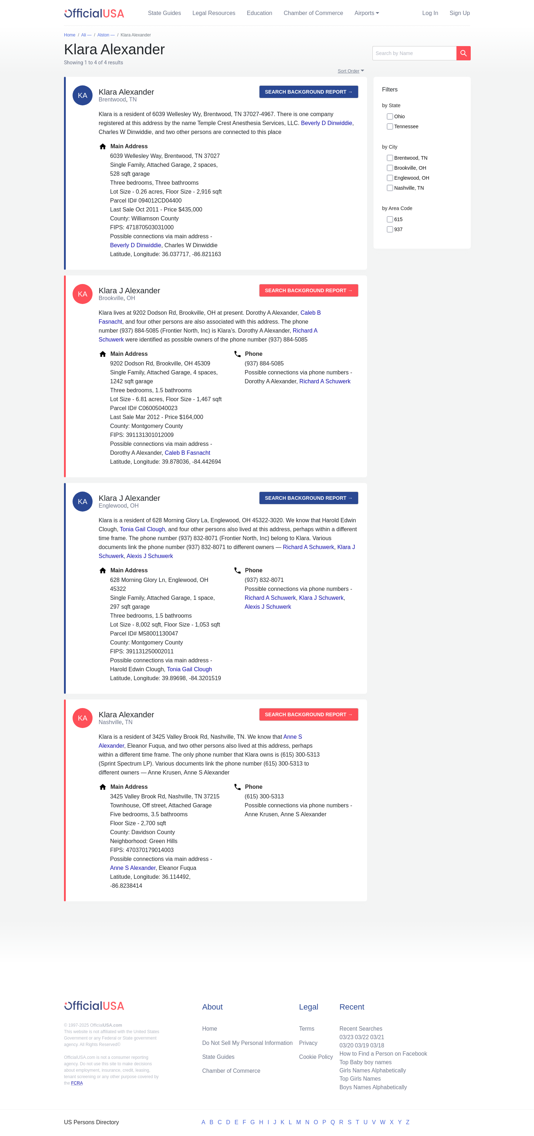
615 (398, 219)
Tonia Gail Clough (142, 529)
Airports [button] (364, 13)
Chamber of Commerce (313, 13)
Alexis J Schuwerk (150, 556)
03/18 (376, 1044)
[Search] (414, 53)
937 (398, 229)
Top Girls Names (358, 1078)
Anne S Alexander (132, 868)
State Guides (164, 13)
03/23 (344, 1035)
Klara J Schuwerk (321, 598)
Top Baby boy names (364, 1061)
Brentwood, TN (410, 158)
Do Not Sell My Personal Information (248, 1041)
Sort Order (349, 71)
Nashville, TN (409, 188)
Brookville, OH (410, 168)
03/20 (344, 1044)
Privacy (308, 1041)
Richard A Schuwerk (325, 381)
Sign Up (460, 13)
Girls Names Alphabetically (371, 1070)
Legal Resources (214, 13)
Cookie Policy (316, 1055)
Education (259, 13)
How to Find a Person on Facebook (382, 1053)
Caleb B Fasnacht (187, 453)
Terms (307, 1027)
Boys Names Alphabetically (371, 1087)
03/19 (360, 1044)
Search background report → (309, 92)
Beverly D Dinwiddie (326, 123)
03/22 (360, 1035)
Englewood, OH (411, 178)
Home (210, 1027)
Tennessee (406, 126)
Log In (430, 13)
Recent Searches (359, 1027)
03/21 (376, 1035)
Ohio (399, 116)
